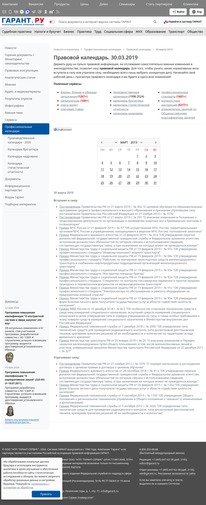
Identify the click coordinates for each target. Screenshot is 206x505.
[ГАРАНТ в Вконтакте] (16, 12)
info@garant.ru (109, 491)
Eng (197, 12)
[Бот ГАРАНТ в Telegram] (40, 12)
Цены (84, 4)
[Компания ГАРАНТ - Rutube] (52, 12)
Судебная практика (17, 31)
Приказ (64, 228)
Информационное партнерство (17, 188)
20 (120, 176)
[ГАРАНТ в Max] (27, 12)
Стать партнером (159, 4)
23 (146, 176)
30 (146, 183)
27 (120, 183)
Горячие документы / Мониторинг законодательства (19, 59)
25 (102, 183)
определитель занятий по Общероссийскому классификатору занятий (179, 113)
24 (155, 176)
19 (111, 176)
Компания (10, 4)
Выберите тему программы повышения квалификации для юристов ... (22, 420)
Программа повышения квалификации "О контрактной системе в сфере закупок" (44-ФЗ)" (24, 318)
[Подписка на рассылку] (4, 12)
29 (137, 183)
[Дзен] (22, 12)
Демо (104, 4)
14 (128, 169)
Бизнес (69, 31)
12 (111, 169)
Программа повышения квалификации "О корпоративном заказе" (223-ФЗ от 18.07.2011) (24, 377)
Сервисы (11, 120)
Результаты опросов (18, 99)
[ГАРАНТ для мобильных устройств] (10, 12)
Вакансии (36, 4)
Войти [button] (178, 12)
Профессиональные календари (18, 129)
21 (128, 176)
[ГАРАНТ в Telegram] (34, 12)
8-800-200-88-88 (148, 449)
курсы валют (69, 105)
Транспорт (177, 31)
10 (155, 163)
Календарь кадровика (23, 156)
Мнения (10, 84)
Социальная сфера (118, 31)
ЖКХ (139, 31)
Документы (12, 179)
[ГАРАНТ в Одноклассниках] (46, 12)
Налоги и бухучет (47, 31)
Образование (155, 31)
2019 (134, 142)
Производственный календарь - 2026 (21, 140)
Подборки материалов (20, 204)
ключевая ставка (72, 109)
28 (128, 183)
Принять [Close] (46, 494)
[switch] (52, 21)
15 (137, 169)
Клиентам (190, 4)
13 (120, 169)
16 (146, 169)
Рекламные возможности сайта (176, 473)
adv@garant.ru (148, 473)
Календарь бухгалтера (23, 149)
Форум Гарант (14, 197)
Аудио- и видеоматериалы (23, 91)
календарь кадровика (128, 113)
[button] (182, 21)
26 (111, 183)
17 (155, 169)
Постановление (69, 207)
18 (102, 176)
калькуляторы (70, 101)
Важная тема (14, 113)
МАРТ (124, 142)
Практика (84, 31)
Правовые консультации (21, 70)
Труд (97, 31)
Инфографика (14, 106)
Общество (195, 31)
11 (102, 169)
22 (137, 176)
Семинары (127, 4)
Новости (10, 48)
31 (155, 183)
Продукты (61, 4)
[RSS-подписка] (57, 12)
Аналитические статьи (20, 77)
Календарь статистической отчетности (18, 167)
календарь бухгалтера (128, 101)
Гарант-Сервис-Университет (76, 497)
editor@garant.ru (149, 463)
